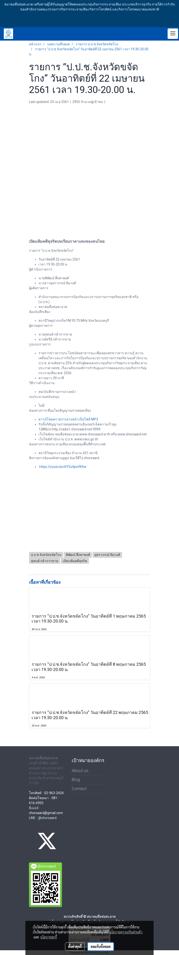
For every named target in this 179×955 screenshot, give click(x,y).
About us (80, 770)
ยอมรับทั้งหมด (101, 946)
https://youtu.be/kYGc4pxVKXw (62, 467)
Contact (79, 788)
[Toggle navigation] (173, 33)
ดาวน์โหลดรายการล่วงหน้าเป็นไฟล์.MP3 (68, 419)
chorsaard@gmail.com (46, 813)
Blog (76, 779)
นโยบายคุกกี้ (48, 937)
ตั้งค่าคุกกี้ (75, 946)
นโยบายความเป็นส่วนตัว (125, 932)
